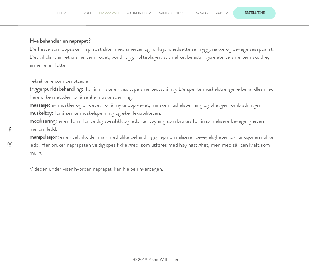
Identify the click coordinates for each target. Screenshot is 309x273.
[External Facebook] (156, 217)
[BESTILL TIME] (254, 13)
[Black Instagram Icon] (10, 144)
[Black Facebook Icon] (10, 129)
